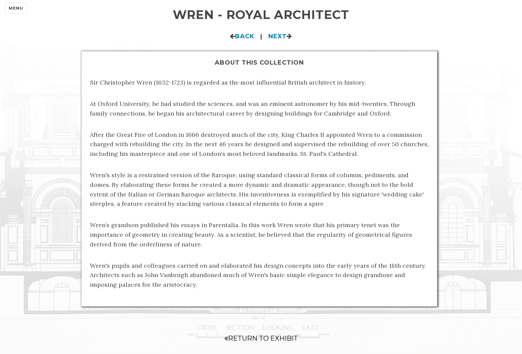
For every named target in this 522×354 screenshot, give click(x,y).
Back (244, 36)
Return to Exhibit (261, 338)
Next (277, 36)
